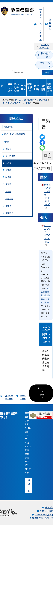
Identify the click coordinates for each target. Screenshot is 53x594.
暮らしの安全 (16, 87)
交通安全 (23, 88)
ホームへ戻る (23, 397)
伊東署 (8, 170)
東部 (27, 103)
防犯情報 (43, 100)
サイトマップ (45, 64)
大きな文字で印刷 (40, 168)
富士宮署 (9, 213)
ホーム (3, 88)
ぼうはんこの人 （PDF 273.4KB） (47, 235)
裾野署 (8, 192)
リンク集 (49, 507)
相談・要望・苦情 (49, 87)
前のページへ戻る (9, 397)
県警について (10, 87)
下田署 (8, 149)
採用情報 (43, 88)
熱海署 (8, 177)
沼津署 (8, 184)
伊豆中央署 (10, 156)
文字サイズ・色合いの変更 (39, 24)
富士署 (8, 206)
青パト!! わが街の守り (12, 103)
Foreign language (44, 46)
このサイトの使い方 (44, 514)
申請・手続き (30, 87)
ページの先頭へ (42, 393)
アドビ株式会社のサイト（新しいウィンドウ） (45, 295)
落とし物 (36, 88)
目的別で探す (45, 55)
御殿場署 (9, 199)
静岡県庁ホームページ (42, 518)
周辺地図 (29, 485)
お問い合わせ (46, 511)
